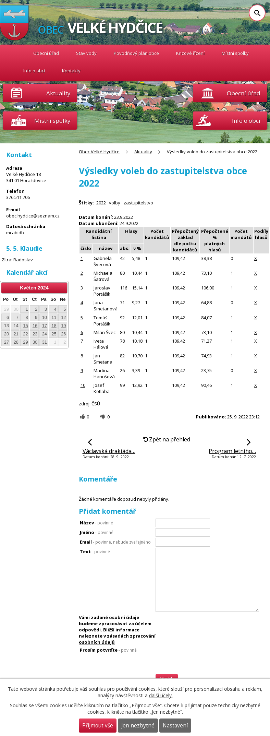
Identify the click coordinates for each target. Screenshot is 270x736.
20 (6, 333)
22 (25, 333)
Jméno (96, 532)
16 (35, 325)
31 (44, 342)
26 (63, 333)
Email (115, 542)
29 (25, 342)
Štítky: (86, 203)
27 (6, 342)
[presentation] (207, 672)
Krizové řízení (190, 53)
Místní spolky (235, 53)
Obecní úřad (46, 53)
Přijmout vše (97, 725)
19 (63, 325)
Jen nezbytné (138, 725)
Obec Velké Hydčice (15, 53)
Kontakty (71, 71)
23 (35, 333)
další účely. (161, 695)
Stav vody (86, 53)
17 (44, 325)
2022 (101, 203)
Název (96, 523)
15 (25, 325)
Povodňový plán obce (136, 53)
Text (95, 551)
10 (83, 385)
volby (114, 203)
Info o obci (34, 71)
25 (53, 333)
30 (35, 342)
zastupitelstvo (138, 203)
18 (53, 325)
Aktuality (58, 93)
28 (16, 342)
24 (44, 333)
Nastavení (175, 725)
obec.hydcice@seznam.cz (33, 216)
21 (16, 333)
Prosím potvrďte (108, 650)
